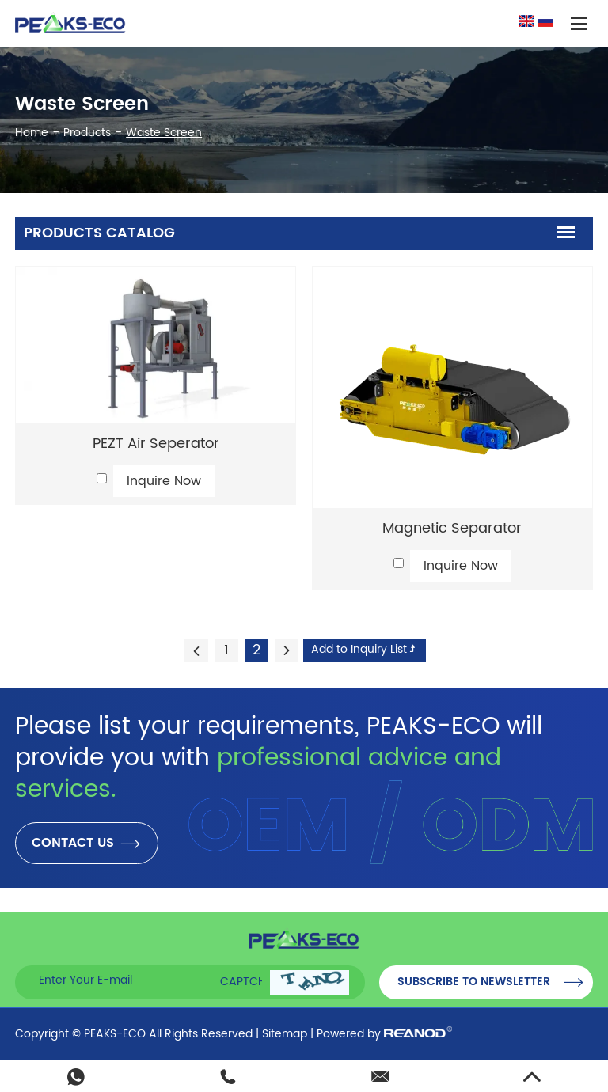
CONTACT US (87, 843)
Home (31, 132)
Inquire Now (164, 481)
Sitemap (284, 1034)
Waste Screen (164, 132)
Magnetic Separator (452, 528)
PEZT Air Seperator (156, 443)
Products (87, 132)
